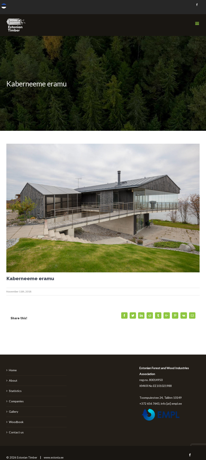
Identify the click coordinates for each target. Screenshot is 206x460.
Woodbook (16, 422)
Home (13, 370)
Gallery (13, 411)
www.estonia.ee (53, 457)
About (13, 380)
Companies (16, 401)
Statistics (15, 391)
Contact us (16, 432)
